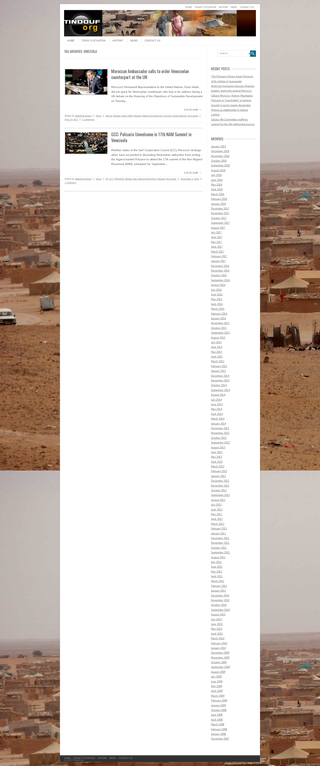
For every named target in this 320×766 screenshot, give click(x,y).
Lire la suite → (193, 109)
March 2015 (217, 361)
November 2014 (220, 380)
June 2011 (216, 567)
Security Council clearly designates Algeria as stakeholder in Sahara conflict (231, 110)
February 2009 (219, 700)
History (223, 7)
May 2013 (216, 457)
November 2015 (220, 323)
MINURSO (119, 178)
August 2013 (218, 447)
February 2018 (219, 199)
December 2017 (220, 208)
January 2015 (218, 371)
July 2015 (216, 342)
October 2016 (219, 275)
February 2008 (219, 729)
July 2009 (216, 676)
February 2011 (219, 586)
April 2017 (217, 247)
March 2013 (217, 466)
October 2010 (219, 605)
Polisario (138, 115)
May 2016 (216, 299)
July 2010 (216, 619)
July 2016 (216, 290)
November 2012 (220, 485)
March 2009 (217, 696)
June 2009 (216, 681)
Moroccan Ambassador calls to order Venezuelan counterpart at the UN (150, 74)
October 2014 (219, 385)
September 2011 (220, 552)
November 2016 (220, 270)
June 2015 (216, 347)
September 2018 (220, 165)
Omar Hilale (127, 115)
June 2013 (216, 452)
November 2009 (220, 657)
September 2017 (220, 223)
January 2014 (218, 423)
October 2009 (219, 662)
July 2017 (216, 232)
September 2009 (220, 667)
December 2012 (220, 481)
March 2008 (217, 724)
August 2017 (218, 228)
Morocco (116, 115)
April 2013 (217, 462)
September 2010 (220, 610)
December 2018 (220, 151)
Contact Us (247, 7)
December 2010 (220, 595)
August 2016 (218, 285)
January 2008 (218, 734)
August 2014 (218, 395)
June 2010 (216, 624)
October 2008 (219, 710)
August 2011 (218, 557)
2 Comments (88, 119)
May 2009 (216, 686)
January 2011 (218, 590)
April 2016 (217, 304)
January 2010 (218, 648)
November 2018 (220, 156)
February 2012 (219, 528)
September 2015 (220, 332)
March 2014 (217, 418)
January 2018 (218, 204)
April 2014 (217, 414)
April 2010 (217, 634)
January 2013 (218, 476)
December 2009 (220, 653)
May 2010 (216, 629)
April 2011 (217, 576)
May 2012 (216, 514)
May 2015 (216, 352)
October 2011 (219, 548)
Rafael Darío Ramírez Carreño (156, 115)
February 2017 (219, 256)
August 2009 (218, 672)
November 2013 (220, 433)
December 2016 (220, 266)
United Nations (179, 115)
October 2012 (219, 490)
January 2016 (218, 318)
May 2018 (216, 184)
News (234, 7)
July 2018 (216, 175)
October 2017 (219, 218)
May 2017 (216, 242)
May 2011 (216, 571)
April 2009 (217, 691)
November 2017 (220, 213)
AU (107, 178)
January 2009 (218, 705)
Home (188, 7)
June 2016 (216, 294)
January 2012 (218, 533)
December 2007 (220, 738)
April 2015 (217, 356)
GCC (111, 178)
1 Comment (70, 182)
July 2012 (216, 504)
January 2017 (218, 261)
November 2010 (220, 600)
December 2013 (220, 428)
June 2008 (216, 715)
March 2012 (217, 524)
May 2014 (216, 409)
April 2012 (217, 519)
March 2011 (217, 581)
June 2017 (216, 237)
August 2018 (218, 170)
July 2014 (216, 399)
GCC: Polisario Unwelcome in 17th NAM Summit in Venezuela (151, 137)
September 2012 (220, 495)
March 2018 (217, 194)
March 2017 (217, 251)
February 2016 (219, 314)
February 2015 (219, 366)
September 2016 (220, 280)
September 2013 (220, 442)
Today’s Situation (205, 7)
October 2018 (219, 161)
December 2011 (220, 538)
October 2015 (219, 328)
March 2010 (217, 638)
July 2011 (216, 562)
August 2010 (218, 614)
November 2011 (220, 543)
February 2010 (219, 643)
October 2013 (219, 438)
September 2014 (220, 390)
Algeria (109, 115)
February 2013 (219, 471)
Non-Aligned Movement (145, 178)
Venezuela (193, 115)
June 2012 (216, 509)
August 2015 (218, 337)
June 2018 (216, 180)
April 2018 (217, 189)
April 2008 (217, 719)
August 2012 (218, 500)
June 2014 (216, 404)
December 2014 (220, 376)
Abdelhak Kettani (83, 115)
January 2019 (218, 146)
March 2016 (217, 309)
